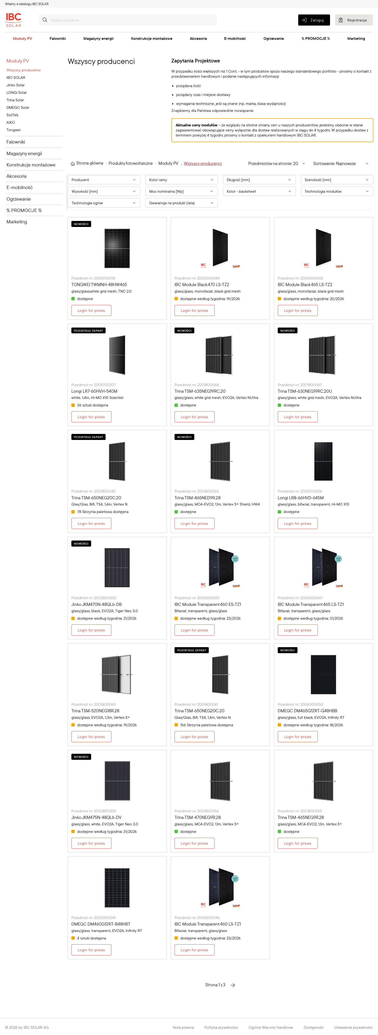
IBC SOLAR (16, 77)
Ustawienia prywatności (353, 1027)
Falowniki (58, 38)
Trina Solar (15, 99)
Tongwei (13, 129)
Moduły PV (22, 38)
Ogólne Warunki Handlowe (271, 1027)
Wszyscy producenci (23, 70)
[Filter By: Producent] (104, 179)
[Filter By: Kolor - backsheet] (259, 191)
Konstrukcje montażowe (151, 38)
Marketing (356, 38)
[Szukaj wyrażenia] (128, 20)
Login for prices (91, 310)
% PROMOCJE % (316, 38)
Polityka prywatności (221, 1027)
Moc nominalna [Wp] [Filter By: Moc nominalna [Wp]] (166, 191)
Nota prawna (183, 1027)
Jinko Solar (16, 84)
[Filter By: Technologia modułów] (337, 191)
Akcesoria (198, 38)
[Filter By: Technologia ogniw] (104, 202)
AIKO (11, 122)
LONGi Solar (17, 92)
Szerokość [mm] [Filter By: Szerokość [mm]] (318, 179)
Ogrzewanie (273, 38)
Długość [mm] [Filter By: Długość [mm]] (238, 179)
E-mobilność (235, 38)
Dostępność (314, 1027)
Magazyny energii (98, 38)
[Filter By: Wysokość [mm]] (104, 191)
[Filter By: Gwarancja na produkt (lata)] (181, 202)
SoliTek (12, 114)
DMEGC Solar (18, 107)
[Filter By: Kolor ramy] (181, 179)
